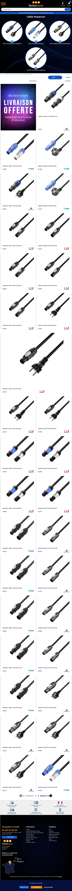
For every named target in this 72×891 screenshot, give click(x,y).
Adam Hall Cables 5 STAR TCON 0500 (12, 747)
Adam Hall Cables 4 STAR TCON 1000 (47, 325)
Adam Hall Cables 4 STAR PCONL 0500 (47, 468)
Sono (50, 829)
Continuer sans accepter (48, 887)
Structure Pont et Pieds (54, 832)
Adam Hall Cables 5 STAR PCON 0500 (12, 206)
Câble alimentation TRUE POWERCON (60, 43)
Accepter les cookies (24, 887)
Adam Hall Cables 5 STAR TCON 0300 (47, 747)
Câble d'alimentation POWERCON (12, 43)
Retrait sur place (30, 839)
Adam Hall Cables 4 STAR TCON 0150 (47, 428)
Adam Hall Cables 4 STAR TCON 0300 (12, 428)
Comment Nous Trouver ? (32, 837)
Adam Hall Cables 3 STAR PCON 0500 (47, 166)
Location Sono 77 (53, 840)
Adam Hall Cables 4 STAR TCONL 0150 (47, 285)
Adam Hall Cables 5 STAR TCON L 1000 (47, 548)
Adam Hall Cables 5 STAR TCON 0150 (12, 787)
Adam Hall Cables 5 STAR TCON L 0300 (47, 628)
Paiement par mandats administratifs (34, 832)
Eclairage (51, 831)
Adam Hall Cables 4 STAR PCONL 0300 (12, 508)
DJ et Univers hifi (53, 836)
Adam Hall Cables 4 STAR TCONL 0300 (12, 285)
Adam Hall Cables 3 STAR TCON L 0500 (12, 588)
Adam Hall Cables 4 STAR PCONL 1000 (12, 468)
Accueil (2, 74)
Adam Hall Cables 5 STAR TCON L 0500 (47, 588)
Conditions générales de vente (33, 831)
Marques (28, 840)
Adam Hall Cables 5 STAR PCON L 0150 (47, 116)
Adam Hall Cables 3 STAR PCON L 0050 (12, 166)
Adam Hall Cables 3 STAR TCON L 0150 (12, 667)
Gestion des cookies (30, 842)
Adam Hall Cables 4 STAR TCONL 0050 (12, 325)
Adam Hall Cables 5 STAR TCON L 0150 (47, 667)
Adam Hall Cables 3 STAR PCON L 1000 (47, 787)
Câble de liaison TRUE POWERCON (36, 70)
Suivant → (44, 796)
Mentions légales (30, 836)
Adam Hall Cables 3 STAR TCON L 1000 (12, 548)
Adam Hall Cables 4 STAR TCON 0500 (12, 388)
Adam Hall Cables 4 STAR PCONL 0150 (47, 508)
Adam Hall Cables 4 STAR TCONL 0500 (47, 245)
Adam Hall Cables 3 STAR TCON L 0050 (12, 707)
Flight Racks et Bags (53, 837)
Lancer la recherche (67, 9)
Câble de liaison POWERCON (36, 43)
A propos (28, 829)
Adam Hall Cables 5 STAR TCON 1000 (47, 707)
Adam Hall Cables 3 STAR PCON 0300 (47, 206)
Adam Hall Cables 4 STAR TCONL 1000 (12, 245)
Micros (50, 839)
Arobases (60, 876)
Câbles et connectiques (17, 74)
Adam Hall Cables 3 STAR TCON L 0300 (12, 628)
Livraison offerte (29, 834)
